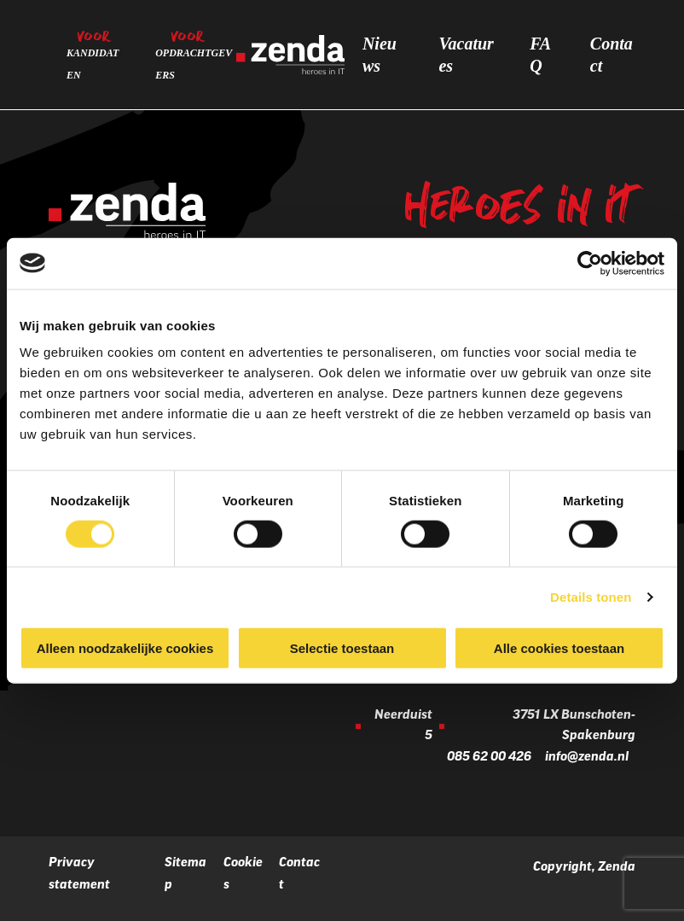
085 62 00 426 (489, 757)
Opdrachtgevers (193, 64)
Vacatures (465, 54)
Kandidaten (93, 64)
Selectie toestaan (342, 648)
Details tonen (590, 596)
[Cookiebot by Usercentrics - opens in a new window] (589, 263)
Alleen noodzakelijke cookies (125, 648)
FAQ (540, 54)
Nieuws (379, 54)
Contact (611, 54)
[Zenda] (290, 54)
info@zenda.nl (587, 757)
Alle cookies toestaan (559, 648)
